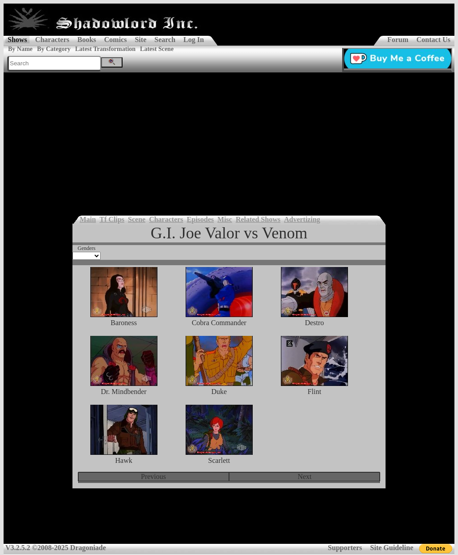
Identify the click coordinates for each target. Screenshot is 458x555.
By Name (20, 49)
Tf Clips (111, 219)
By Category (54, 49)
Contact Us (433, 39)
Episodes (200, 219)
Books (86, 39)
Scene (136, 219)
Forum (397, 39)
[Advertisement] (229, 139)
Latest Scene (157, 49)
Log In (193, 39)
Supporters (345, 547)
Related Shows (258, 219)
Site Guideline (391, 547)
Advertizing (302, 219)
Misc (224, 219)
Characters (52, 39)
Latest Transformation (105, 49)
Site (140, 39)
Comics (115, 39)
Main (88, 219)
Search (164, 39)
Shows (17, 39)
